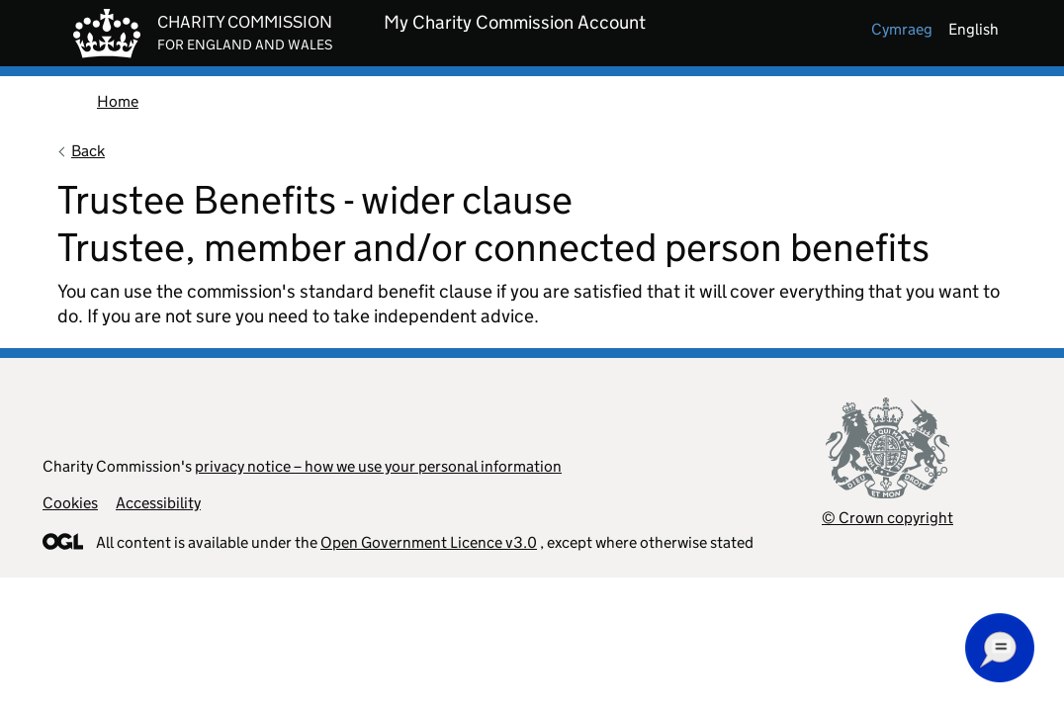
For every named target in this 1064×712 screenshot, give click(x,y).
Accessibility (158, 502)
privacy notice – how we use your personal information (378, 466)
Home (117, 101)
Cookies (70, 502)
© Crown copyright (887, 517)
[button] (999, 647)
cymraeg (901, 29)
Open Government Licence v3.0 (428, 542)
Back (88, 150)
